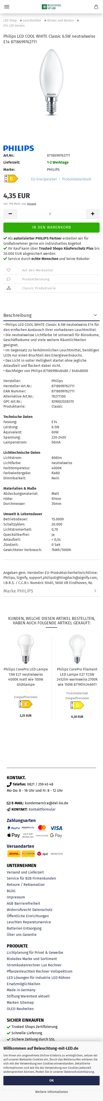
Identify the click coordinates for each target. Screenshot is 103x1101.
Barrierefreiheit (27, 903)
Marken (13, 1002)
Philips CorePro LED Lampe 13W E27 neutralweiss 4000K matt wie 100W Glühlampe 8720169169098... (26, 677)
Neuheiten (25, 1009)
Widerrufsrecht (19, 910)
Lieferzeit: (11, 162)
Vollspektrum (62, 971)
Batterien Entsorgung (24, 928)
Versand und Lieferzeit (25, 872)
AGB (10, 903)
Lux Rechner (51, 965)
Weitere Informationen (51, 1092)
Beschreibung (17, 315)
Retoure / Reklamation (25, 885)
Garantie (30, 934)
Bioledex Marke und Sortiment (32, 959)
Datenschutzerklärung (79, 1071)
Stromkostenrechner (23, 965)
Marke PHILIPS (18, 591)
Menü (6, 6)
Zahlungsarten (21, 820)
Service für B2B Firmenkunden (31, 878)
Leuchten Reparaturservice (29, 922)
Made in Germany (21, 990)
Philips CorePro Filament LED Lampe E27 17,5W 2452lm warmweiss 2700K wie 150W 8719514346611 (77, 677)
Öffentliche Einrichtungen (28, 916)
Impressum (16, 897)
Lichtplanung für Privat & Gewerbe (35, 952)
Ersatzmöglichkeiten (23, 984)
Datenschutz (42, 910)
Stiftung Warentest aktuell (28, 996)
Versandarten (20, 846)
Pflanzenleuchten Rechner (28, 971)
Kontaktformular (42, 809)
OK (51, 1080)
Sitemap (27, 1002)
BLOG (11, 891)
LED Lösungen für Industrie (28, 978)
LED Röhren (61, 978)
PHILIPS (53, 169)
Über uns (14, 934)
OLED (11, 1009)
